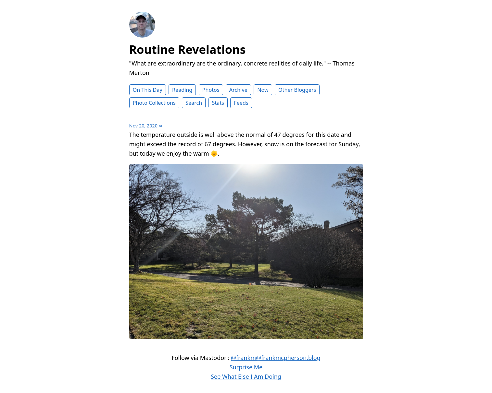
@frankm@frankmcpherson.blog (276, 358)
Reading (182, 89)
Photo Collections (154, 102)
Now (263, 89)
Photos (211, 89)
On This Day (147, 89)
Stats (218, 102)
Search (193, 102)
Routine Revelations (187, 49)
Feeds (241, 102)
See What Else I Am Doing (246, 376)
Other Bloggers (297, 89)
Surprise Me (246, 367)
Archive (238, 89)
